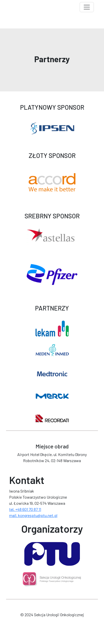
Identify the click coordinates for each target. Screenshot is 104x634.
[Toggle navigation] (87, 7)
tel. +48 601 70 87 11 (25, 509)
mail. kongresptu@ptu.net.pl (33, 515)
